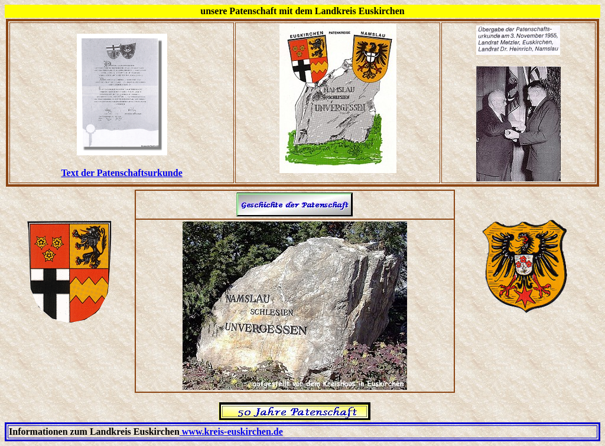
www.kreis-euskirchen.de (231, 432)
